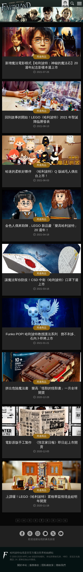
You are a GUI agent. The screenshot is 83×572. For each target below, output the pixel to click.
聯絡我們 (61, 565)
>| (65, 520)
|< (18, 520)
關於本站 (22, 565)
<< (24, 520)
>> (59, 520)
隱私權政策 (48, 565)
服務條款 (34, 565)
